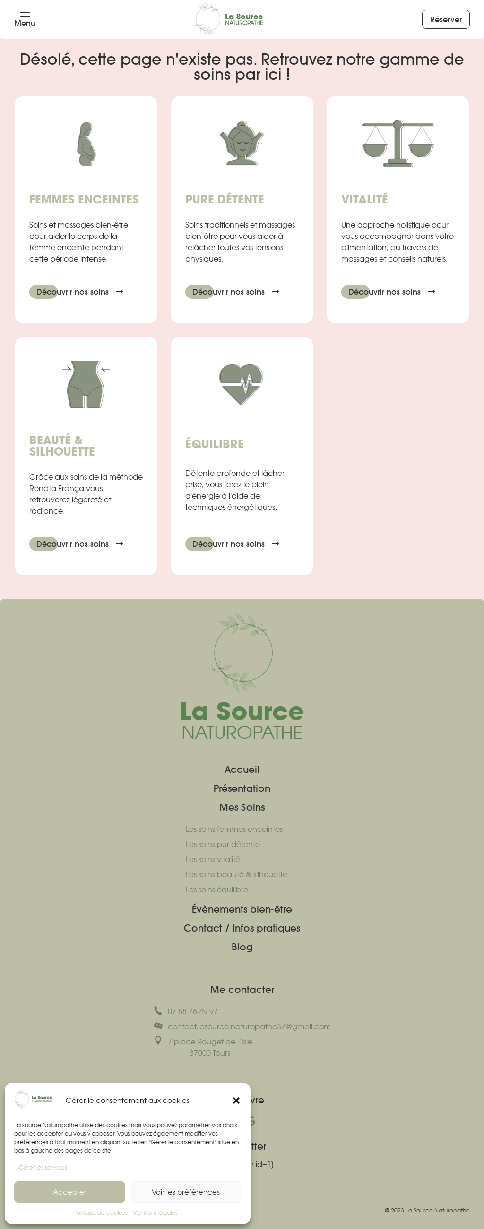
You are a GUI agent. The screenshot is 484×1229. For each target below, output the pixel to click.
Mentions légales (155, 1212)
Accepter (69, 1191)
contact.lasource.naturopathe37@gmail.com (242, 1026)
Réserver (450, 19)
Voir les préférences (186, 1191)
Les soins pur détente (223, 844)
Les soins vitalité (213, 859)
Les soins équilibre (217, 889)
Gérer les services (43, 1167)
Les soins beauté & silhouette (236, 874)
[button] (236, 1100)
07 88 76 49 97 (186, 1011)
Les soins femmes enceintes (234, 829)
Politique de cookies (100, 1212)
